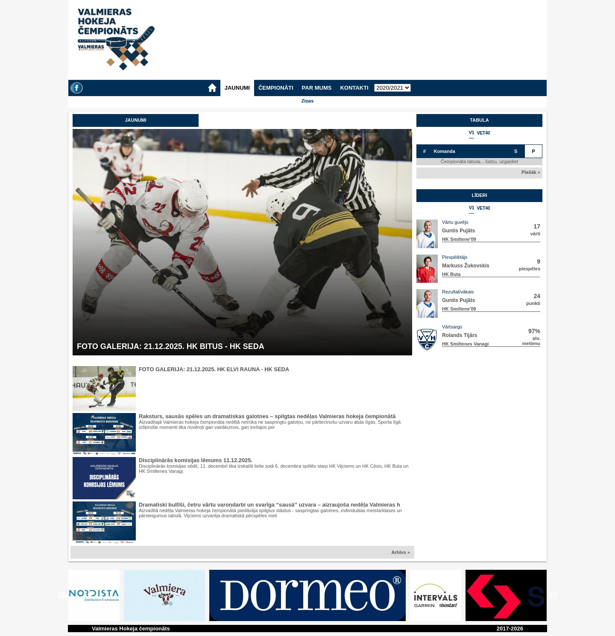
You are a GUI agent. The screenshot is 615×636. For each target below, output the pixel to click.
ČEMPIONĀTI (275, 88)
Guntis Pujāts (458, 231)
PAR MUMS (317, 88)
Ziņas (308, 100)
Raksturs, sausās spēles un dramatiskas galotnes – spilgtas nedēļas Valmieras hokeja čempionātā (267, 416)
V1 (471, 132)
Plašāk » (530, 172)
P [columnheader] (533, 151)
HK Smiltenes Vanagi (465, 343)
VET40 (483, 132)
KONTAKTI (354, 88)
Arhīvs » (401, 552)
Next (553, 595)
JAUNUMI (237, 88)
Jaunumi (135, 120)
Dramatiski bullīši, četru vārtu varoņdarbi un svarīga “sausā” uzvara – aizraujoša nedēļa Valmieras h (269, 504)
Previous (62, 595)
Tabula (479, 120)
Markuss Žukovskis (465, 266)
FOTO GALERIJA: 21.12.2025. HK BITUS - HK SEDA (170, 346)
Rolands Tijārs (459, 335)
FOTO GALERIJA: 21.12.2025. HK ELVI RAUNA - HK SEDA (214, 369)
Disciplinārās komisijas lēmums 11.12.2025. (195, 460)
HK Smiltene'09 (459, 239)
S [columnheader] (515, 151)
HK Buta (451, 274)
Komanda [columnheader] (444, 151)
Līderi (479, 195)
